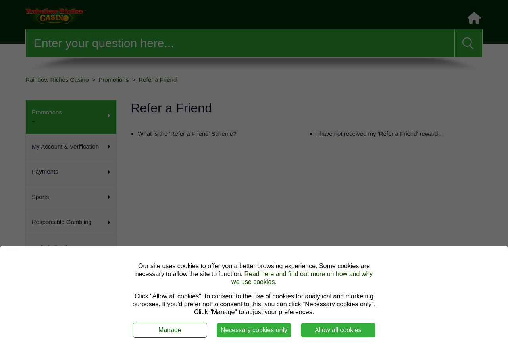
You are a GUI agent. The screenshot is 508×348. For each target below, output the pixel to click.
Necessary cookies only (254, 330)
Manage (169, 330)
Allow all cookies (338, 330)
